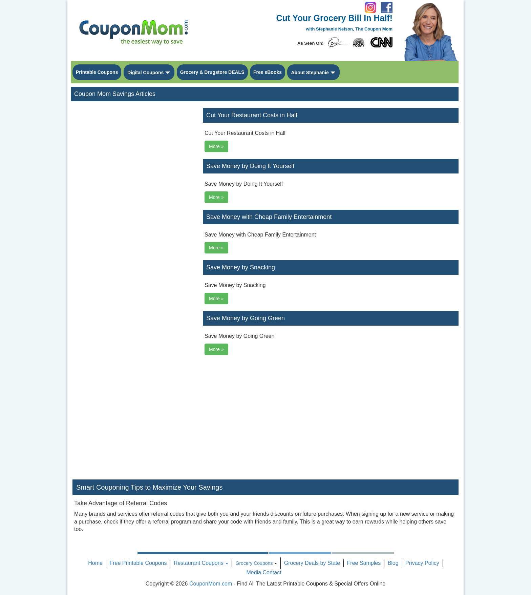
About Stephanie (309, 72)
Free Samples (364, 563)
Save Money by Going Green (245, 318)
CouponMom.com (210, 584)
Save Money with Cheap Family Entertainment (269, 216)
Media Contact (263, 572)
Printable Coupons (97, 72)
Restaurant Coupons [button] (201, 563)
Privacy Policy (422, 563)
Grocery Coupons (254, 563)
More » (216, 146)
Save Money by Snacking (240, 267)
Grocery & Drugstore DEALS (212, 72)
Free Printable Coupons (138, 563)
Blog (393, 563)
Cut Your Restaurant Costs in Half (251, 115)
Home (95, 563)
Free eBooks (267, 72)
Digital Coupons (145, 72)
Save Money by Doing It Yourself (250, 166)
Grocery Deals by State (312, 563)
